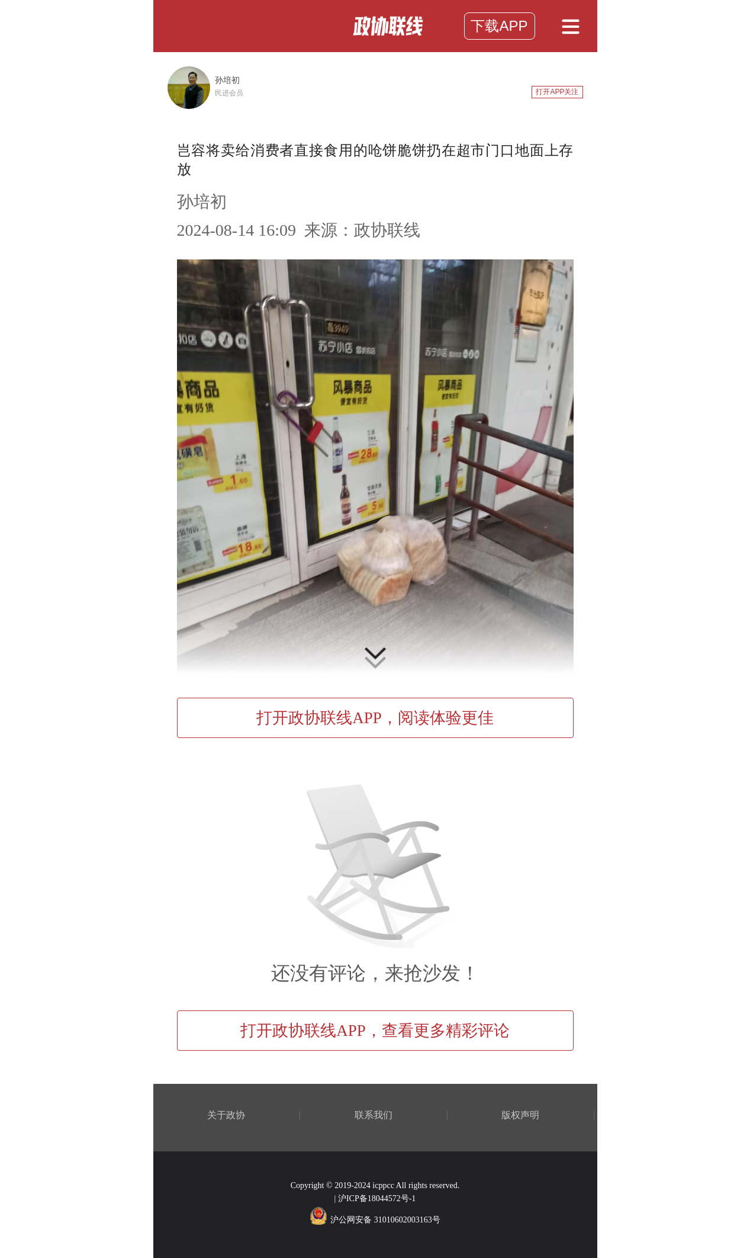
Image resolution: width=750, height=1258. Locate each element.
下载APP (499, 26)
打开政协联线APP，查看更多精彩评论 (375, 1030)
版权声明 (520, 1115)
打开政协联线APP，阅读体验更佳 (375, 718)
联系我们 (373, 1115)
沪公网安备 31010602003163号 (375, 1219)
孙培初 (227, 80)
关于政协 (226, 1115)
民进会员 (229, 93)
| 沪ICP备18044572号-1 (375, 1198)
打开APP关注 (557, 92)
